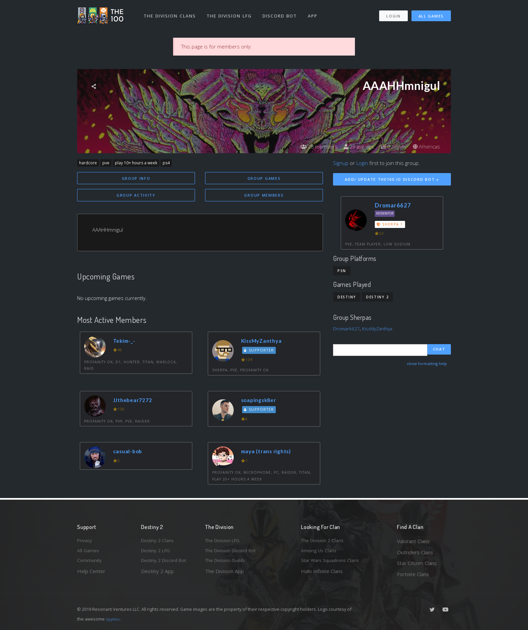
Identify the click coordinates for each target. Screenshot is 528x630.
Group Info (136, 178)
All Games (431, 12)
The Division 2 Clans (324, 541)
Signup (341, 163)
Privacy (85, 541)
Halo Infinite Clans (322, 574)
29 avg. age (354, 146)
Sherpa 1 (390, 224)
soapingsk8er (261, 401)
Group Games (264, 178)
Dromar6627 (393, 205)
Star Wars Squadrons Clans (332, 563)
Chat (439, 349)
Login (393, 12)
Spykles (114, 619)
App (315, 13)
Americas (425, 146)
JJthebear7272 (135, 401)
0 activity (391, 146)
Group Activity (136, 195)
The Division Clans (170, 13)
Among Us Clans (319, 552)
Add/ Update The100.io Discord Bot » (392, 179)
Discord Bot (281, 13)
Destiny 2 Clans (159, 541)
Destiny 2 (377, 297)
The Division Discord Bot (233, 552)
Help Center (91, 574)
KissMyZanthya (264, 341)
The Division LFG (230, 13)
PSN (341, 270)
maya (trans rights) (269, 452)
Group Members (264, 195)
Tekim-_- (126, 341)
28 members (313, 146)
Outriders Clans (415, 552)
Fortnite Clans (413, 574)
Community (90, 563)
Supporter (260, 351)
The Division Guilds (227, 563)
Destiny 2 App (157, 574)
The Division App (224, 574)
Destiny (346, 297)
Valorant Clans (413, 541)
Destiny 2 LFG (157, 552)
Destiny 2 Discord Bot (166, 563)
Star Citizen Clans (417, 563)
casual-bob (129, 452)
